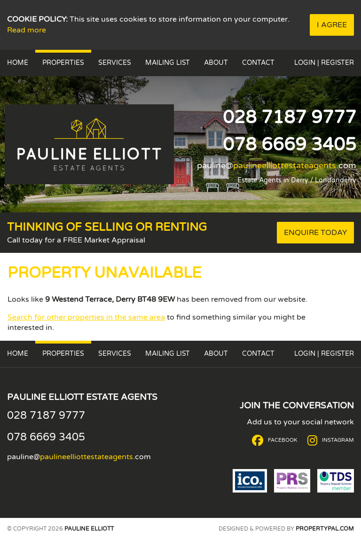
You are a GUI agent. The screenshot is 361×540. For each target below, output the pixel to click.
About (216, 63)
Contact (258, 63)
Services (114, 63)
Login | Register (324, 63)
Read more (26, 30)
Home (17, 63)
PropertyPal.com (325, 528)
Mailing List (167, 63)
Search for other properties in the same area (86, 317)
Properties (63, 63)
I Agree (332, 25)
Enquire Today (315, 232)
